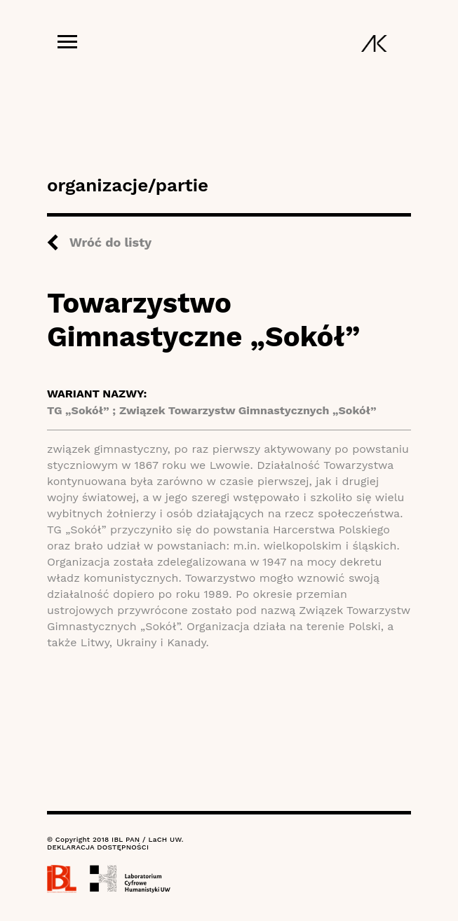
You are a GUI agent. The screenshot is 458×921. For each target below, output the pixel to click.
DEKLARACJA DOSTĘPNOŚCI (98, 847)
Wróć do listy (110, 242)
